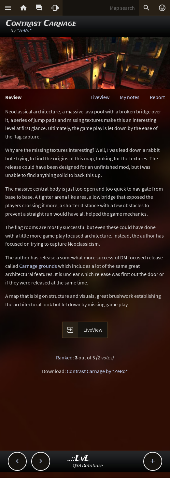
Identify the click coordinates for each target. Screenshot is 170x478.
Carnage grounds (38, 266)
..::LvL (79, 458)
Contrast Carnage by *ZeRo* (97, 371)
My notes (129, 97)
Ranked (64, 357)
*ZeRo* (24, 30)
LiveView (100, 97)
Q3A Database (88, 465)
